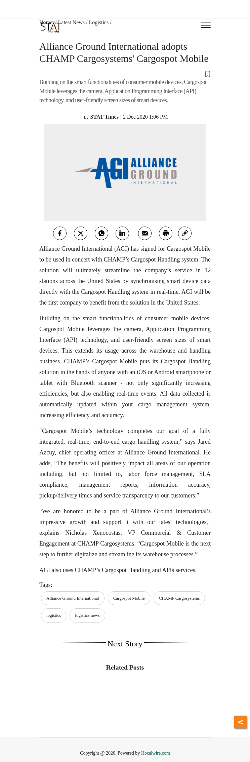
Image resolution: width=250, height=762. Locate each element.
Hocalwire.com (155, 753)
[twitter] (80, 233)
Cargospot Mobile (129, 598)
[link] (185, 233)
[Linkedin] (122, 233)
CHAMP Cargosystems (179, 598)
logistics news (87, 615)
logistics (53, 615)
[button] (125, 74)
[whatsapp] (101, 233)
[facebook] (60, 233)
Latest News (71, 22)
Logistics (99, 22)
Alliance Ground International (72, 598)
